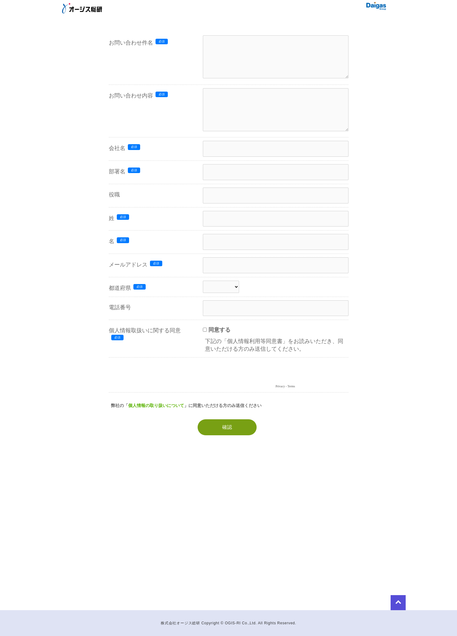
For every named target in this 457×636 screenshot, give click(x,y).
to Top (367, 601)
